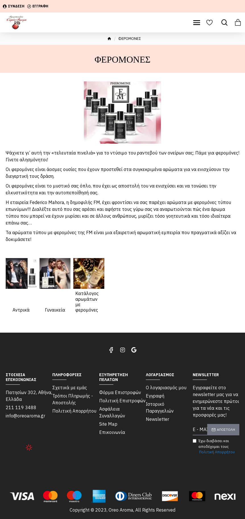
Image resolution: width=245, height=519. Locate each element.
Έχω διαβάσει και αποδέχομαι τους (214, 446)
